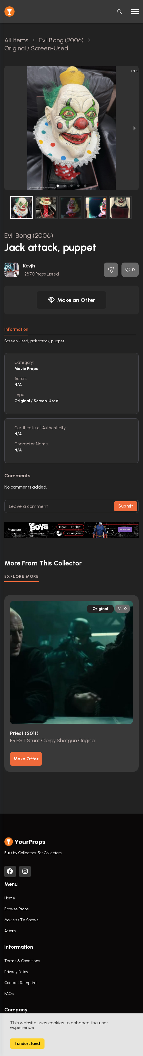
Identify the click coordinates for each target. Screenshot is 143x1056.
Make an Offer (71, 300)
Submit (125, 506)
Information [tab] (16, 329)
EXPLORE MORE (21, 576)
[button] (58, 186)
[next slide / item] (135, 128)
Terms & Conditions (22, 960)
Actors (10, 930)
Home (9, 898)
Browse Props (16, 909)
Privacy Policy (16, 971)
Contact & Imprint (20, 982)
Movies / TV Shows (21, 920)
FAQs (8, 993)
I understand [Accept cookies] (27, 1043)
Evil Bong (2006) (28, 235)
